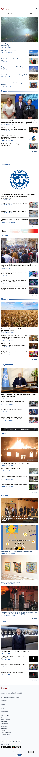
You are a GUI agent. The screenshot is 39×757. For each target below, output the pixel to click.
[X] (8, 741)
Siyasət (4, 91)
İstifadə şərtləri (4, 728)
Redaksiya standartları (5, 719)
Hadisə (3, 434)
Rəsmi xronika (4, 708)
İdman (3, 622)
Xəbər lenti (29, 13)
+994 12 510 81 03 (4, 698)
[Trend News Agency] (4, 688)
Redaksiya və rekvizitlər (6, 715)
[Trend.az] (5, 9)
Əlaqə (2, 717)
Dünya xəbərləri (7, 365)
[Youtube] (11, 741)
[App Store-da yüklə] (6, 747)
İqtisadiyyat (5, 165)
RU (21, 754)
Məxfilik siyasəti (4, 730)
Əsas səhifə (10, 13)
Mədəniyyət (5, 496)
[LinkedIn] (17, 741)
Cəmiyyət (4, 235)
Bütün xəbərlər (34, 151)
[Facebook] (5, 741)
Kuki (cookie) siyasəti (5, 734)
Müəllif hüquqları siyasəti (6, 732)
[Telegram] (14, 741)
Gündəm (4, 299)
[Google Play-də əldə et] (16, 747)
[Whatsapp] (2, 741)
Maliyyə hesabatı (4, 723)
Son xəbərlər (3, 706)
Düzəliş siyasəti (4, 721)
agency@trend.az (4, 700)
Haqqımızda (3, 713)
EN (17, 754)
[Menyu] (36, 9)
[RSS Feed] (20, 741)
